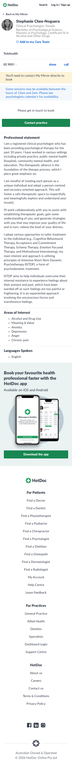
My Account (36, 577)
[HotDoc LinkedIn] (36, 725)
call (66, 64)
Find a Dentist (36, 508)
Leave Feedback (36, 592)
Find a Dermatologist (36, 561)
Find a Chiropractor (36, 531)
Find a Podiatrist (36, 523)
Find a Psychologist (36, 538)
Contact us (36, 688)
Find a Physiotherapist (36, 515)
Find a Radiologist (36, 569)
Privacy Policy (36, 703)
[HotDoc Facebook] (29, 725)
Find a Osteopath (36, 554)
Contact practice (36, 122)
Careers (36, 680)
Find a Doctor (36, 500)
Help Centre (36, 584)
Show (52, 64)
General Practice (36, 613)
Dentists (36, 629)
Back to (15, 14)
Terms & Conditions (36, 696)
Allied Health (36, 621)
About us (36, 673)
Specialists (36, 636)
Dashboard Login (36, 644)
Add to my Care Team (33, 42)
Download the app (36, 454)
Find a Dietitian (36, 546)
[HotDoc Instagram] (43, 725)
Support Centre (36, 652)
